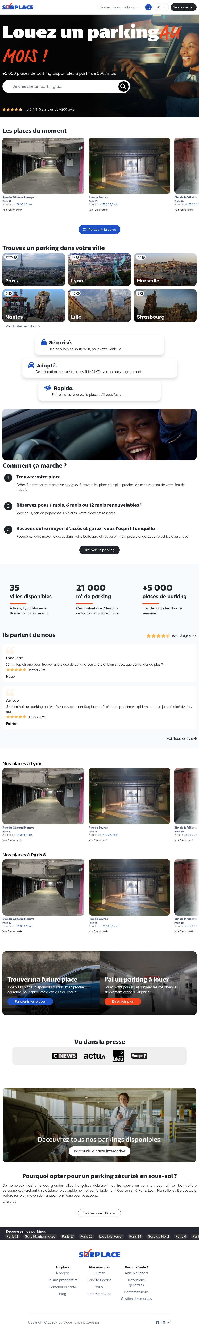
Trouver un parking (99, 550)
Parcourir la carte (99, 229)
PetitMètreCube (99, 1294)
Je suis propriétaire (62, 1280)
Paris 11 (12, 1236)
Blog (62, 1294)
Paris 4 (180, 1236)
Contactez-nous (136, 1292)
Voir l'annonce (12, 209)
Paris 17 (68, 1236)
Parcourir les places (30, 1001)
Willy (99, 1287)
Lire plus (9, 1202)
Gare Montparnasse (40, 1236)
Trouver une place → (99, 1213)
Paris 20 (86, 1236)
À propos (63, 1273)
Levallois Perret (111, 1236)
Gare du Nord (158, 1236)
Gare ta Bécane (100, 1280)
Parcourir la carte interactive (99, 1151)
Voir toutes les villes (23, 326)
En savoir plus (123, 1001)
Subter (99, 1273)
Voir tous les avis (182, 738)
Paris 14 (135, 1236)
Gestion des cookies (136, 1299)
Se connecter (183, 7)
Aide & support (136, 1273)
